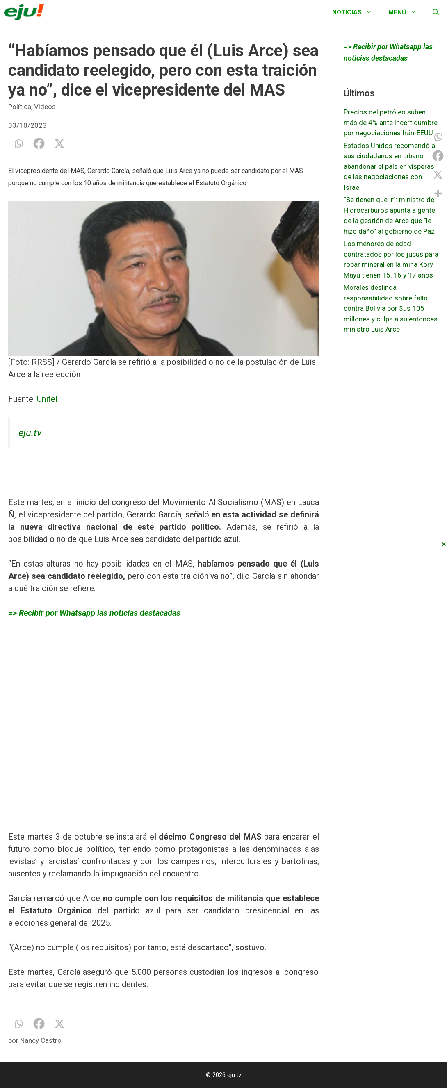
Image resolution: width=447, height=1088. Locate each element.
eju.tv (29, 433)
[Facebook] (39, 143)
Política (19, 106)
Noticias (356, 12)
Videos (45, 106)
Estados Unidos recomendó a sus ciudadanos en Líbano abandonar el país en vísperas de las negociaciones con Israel (389, 166)
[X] (59, 143)
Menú (406, 12)
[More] (438, 193)
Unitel (47, 399)
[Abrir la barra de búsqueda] (435, 12)
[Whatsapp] (18, 143)
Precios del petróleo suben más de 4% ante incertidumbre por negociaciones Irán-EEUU (391, 122)
